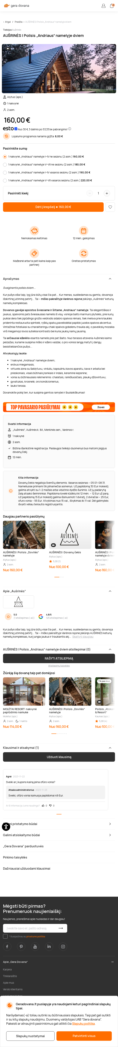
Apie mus (8, 982)
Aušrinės (16, 29)
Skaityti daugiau (82, 636)
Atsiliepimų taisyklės (59, 665)
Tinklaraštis (10, 976)
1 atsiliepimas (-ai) (24, 617)
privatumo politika (35, 936)
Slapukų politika (83, 1023)
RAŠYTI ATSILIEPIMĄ (59, 658)
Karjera (7, 969)
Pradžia (18, 21)
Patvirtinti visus (84, 1036)
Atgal (8, 21)
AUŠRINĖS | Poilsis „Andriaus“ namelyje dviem (48, 21)
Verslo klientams (12, 989)
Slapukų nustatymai (30, 1036)
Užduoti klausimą (59, 757)
